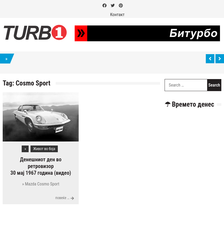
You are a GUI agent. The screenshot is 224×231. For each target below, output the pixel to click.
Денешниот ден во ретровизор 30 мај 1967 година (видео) (40, 166)
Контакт (117, 14)
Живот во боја (44, 149)
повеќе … (62, 198)
